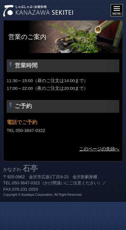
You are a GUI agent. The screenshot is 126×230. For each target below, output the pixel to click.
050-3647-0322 (30, 130)
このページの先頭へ (99, 149)
